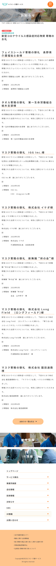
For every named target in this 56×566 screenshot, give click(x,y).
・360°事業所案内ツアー (21, 535)
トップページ (12, 471)
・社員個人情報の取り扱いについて (24, 548)
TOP (3, 23)
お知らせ (9, 23)
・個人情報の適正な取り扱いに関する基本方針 (28, 542)
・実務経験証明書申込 (20, 545)
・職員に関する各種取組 (21, 538)
